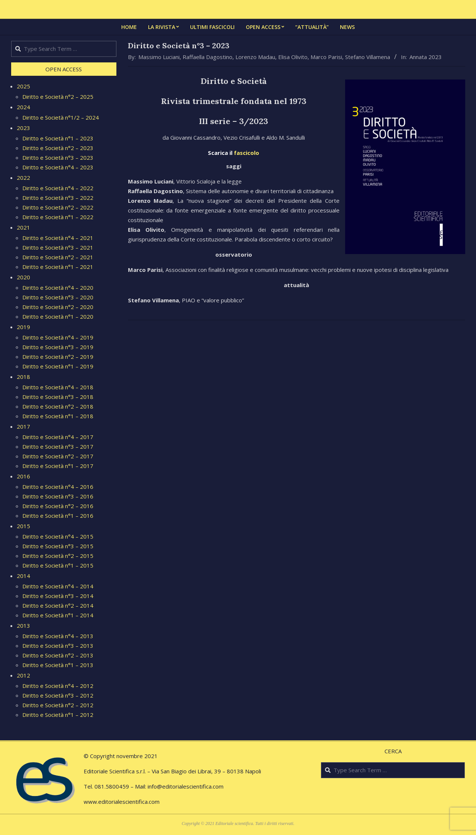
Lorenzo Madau (255, 57)
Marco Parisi (326, 57)
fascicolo (246, 152)
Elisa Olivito (293, 57)
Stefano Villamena (367, 57)
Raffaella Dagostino (207, 57)
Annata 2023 (425, 57)
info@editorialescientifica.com (185, 786)
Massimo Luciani (159, 57)
